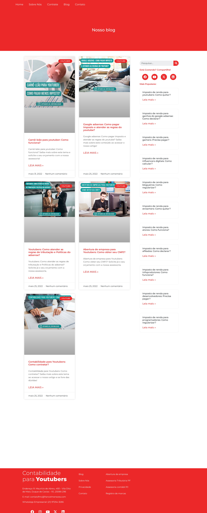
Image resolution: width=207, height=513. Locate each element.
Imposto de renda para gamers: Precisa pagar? (155, 138)
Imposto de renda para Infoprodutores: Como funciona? (155, 272)
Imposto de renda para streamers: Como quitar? (156, 207)
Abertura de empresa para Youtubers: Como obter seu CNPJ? (104, 251)
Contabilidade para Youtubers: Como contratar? (47, 363)
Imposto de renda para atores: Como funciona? (155, 228)
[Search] (176, 63)
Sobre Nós (35, 4)
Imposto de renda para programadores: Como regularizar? (155, 320)
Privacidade (85, 487)
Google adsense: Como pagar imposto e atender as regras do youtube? (102, 127)
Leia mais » (35, 165)
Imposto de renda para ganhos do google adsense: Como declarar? (157, 116)
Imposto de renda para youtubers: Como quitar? (156, 93)
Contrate (52, 4)
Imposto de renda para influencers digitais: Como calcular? (157, 161)
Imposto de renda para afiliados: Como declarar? (156, 249)
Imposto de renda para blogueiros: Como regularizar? (155, 185)
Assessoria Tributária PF (118, 480)
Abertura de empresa (117, 474)
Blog (66, 4)
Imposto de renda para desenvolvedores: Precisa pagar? (156, 296)
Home (19, 4)
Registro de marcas (116, 493)
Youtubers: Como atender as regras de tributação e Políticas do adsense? (49, 252)
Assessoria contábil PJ (117, 487)
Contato (80, 4)
